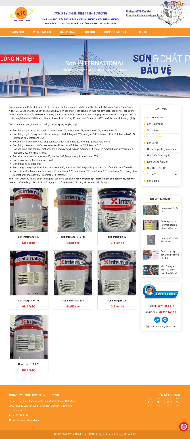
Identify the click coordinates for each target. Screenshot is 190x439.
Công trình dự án (116, 32)
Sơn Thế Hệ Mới (154, 117)
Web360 (132, 434)
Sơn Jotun (151, 142)
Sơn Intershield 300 (73, 300)
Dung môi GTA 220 (28, 364)
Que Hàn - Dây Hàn (155, 168)
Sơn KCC (150, 174)
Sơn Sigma (151, 180)
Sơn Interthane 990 (28, 236)
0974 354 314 (19, 410)
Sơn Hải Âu (151, 130)
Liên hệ (142, 32)
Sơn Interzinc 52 (117, 236)
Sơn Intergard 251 (117, 300)
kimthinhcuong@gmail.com (161, 326)
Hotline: (161, 306)
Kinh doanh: (161, 312)
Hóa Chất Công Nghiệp (157, 155)
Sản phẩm (67, 32)
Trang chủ (16, 32)
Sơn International (154, 136)
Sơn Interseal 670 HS (73, 236)
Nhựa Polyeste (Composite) (160, 149)
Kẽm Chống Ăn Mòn (156, 161)
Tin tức (90, 32)
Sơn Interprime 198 (28, 300)
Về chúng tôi (42, 32)
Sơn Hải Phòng (153, 123)
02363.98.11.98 (20, 415)
